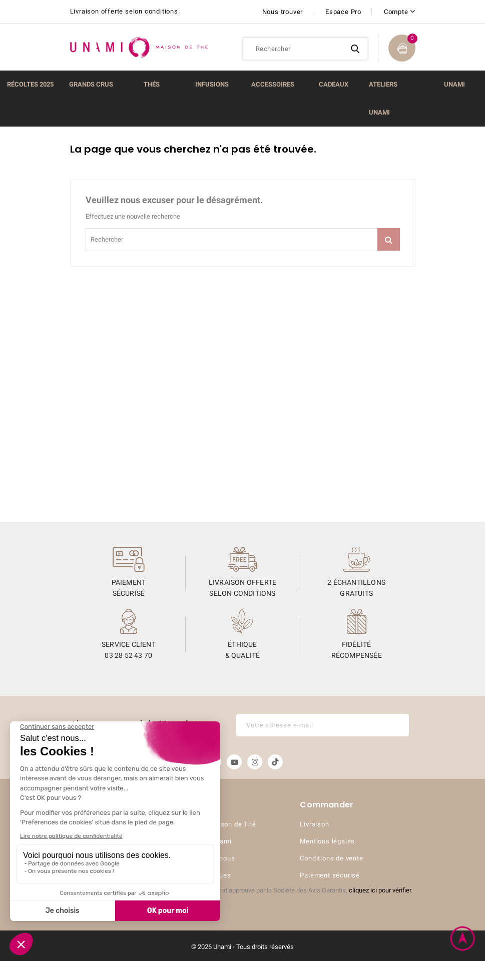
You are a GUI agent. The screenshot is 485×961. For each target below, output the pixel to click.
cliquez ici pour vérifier (380, 890)
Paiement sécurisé (330, 875)
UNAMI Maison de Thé (220, 824)
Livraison (314, 824)
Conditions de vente (331, 858)
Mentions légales (327, 841)
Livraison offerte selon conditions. (125, 11)
